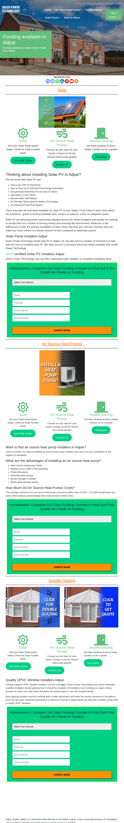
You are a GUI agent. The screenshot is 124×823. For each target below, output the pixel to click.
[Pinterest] (67, 81)
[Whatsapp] (57, 81)
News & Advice (72, 17)
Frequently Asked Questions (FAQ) (104, 3)
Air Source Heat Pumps (67, 10)
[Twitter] (52, 81)
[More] (76, 81)
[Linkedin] (62, 81)
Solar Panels (51, 17)
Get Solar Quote (23, 160)
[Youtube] (71, 81)
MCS (9, 254)
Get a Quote (114, 14)
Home (48, 10)
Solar (23, 141)
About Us (80, 3)
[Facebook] (48, 81)
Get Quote (101, 156)
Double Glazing (94, 10)
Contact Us (62, 164)
